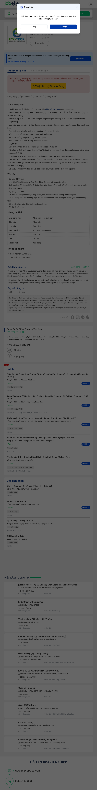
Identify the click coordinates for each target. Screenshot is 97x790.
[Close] (77, 7)
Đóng (34, 27)
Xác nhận (63, 27)
